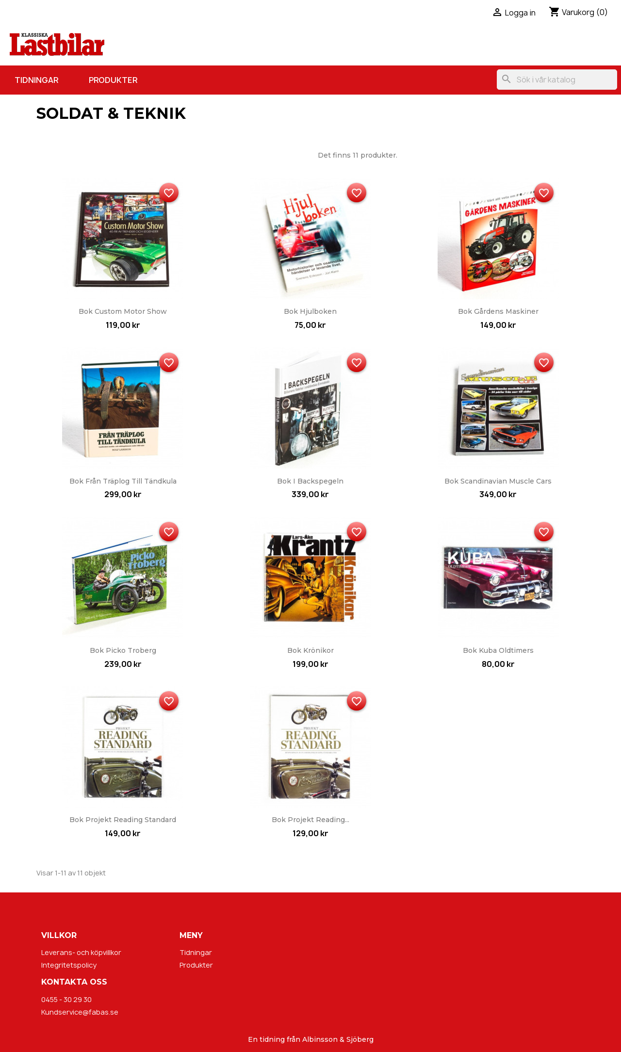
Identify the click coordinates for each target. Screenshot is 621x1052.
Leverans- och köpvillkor (81, 952)
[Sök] (557, 79)
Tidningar (36, 80)
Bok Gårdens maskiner (498, 311)
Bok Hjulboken (310, 311)
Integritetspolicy (69, 965)
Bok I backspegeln (310, 481)
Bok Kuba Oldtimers (498, 650)
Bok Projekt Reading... (310, 819)
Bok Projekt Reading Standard (122, 819)
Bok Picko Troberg (123, 650)
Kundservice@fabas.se (79, 1012)
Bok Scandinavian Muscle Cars (498, 481)
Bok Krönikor (310, 650)
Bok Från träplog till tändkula (123, 481)
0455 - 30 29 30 (66, 999)
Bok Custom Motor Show (123, 311)
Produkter (113, 80)
